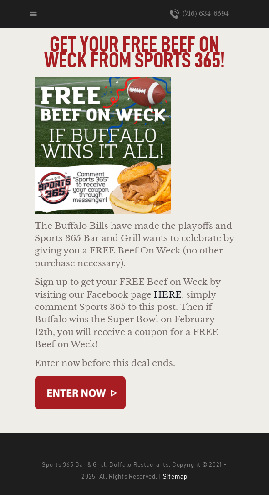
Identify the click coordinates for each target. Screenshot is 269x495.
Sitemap (175, 476)
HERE (168, 294)
